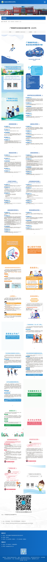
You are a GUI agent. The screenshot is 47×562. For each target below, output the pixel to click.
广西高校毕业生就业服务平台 (10, 514)
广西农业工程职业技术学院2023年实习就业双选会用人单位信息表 (19, 523)
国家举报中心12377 (35, 558)
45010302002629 (7, 558)
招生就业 (12, 21)
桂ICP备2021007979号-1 (25, 557)
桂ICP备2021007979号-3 (35, 557)
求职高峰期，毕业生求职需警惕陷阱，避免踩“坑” (15, 521)
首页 (9, 21)
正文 (20, 21)
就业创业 (17, 21)
